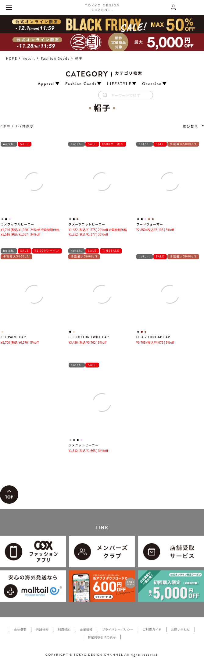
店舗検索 (42, 629)
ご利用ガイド (152, 629)
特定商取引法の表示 (102, 637)
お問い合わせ (180, 629)
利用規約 (64, 629)
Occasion (152, 84)
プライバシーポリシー (117, 629)
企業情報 (86, 629)
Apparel (46, 84)
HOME (11, 58)
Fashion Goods (55, 58)
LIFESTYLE (119, 84)
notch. (29, 58)
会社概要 (20, 629)
